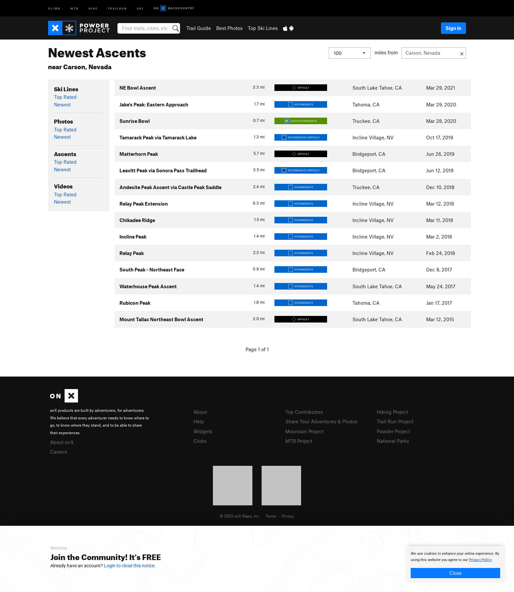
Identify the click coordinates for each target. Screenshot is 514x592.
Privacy (288, 516)
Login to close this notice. (130, 565)
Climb (54, 8)
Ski (140, 8)
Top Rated (65, 97)
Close (455, 573)
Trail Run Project (395, 421)
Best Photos (229, 28)
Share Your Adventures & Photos (321, 421)
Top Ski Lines (263, 28)
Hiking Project (392, 412)
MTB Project (298, 441)
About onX (62, 442)
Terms (271, 516)
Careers (58, 452)
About (200, 412)
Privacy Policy (480, 560)
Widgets (202, 431)
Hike (93, 8)
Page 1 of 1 (257, 349)
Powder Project (393, 431)
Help (198, 421)
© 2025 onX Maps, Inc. (240, 516)
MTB (74, 8)
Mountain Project (304, 431)
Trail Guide (198, 28)
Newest (62, 104)
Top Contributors (304, 412)
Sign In (453, 28)
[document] (455, 564)
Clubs (200, 441)
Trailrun (117, 8)
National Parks (393, 441)
